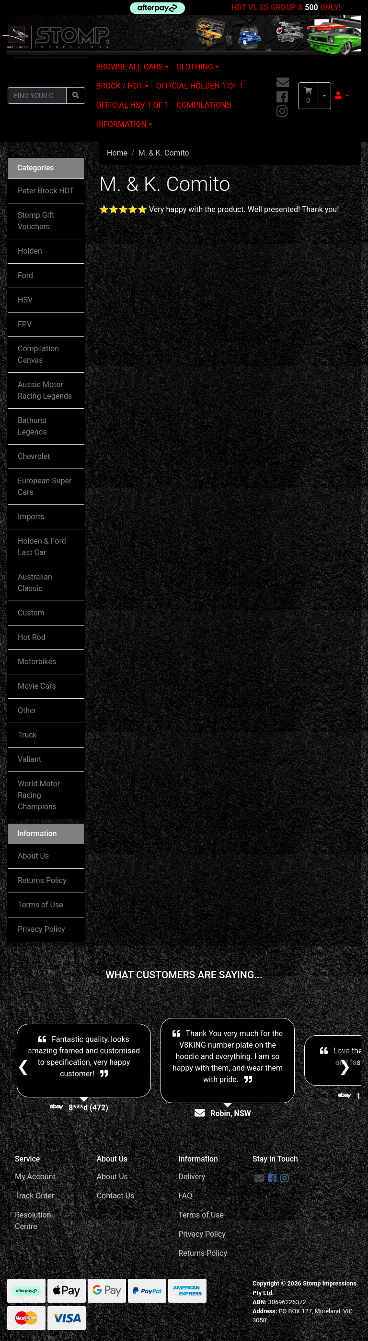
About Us (33, 855)
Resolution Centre (33, 1220)
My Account (35, 1176)
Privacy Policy (41, 929)
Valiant (29, 759)
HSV (25, 299)
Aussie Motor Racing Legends (45, 390)
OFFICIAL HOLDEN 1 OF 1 (200, 85)
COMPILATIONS (203, 105)
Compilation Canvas (38, 354)
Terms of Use (40, 904)
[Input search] (37, 95)
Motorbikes (37, 661)
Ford (25, 275)
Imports (31, 516)
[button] (342, 95)
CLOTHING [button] (194, 66)
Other (27, 710)
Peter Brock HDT (46, 190)
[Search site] (75, 95)
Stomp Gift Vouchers (36, 221)
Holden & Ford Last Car (42, 546)
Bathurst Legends (32, 426)
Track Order (34, 1195)
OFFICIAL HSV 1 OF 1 (132, 105)
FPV (25, 324)
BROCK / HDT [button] (119, 85)
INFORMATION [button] (121, 124)
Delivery (191, 1176)
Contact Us (116, 1195)
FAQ (185, 1195)
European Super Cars (44, 486)
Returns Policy (42, 880)
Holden (30, 251)
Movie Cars (37, 686)
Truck (27, 734)
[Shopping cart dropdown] (324, 95)
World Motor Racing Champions (39, 795)
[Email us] (282, 83)
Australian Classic (35, 582)
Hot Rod (32, 637)
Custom (31, 612)
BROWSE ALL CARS (129, 66)
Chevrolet (34, 456)
